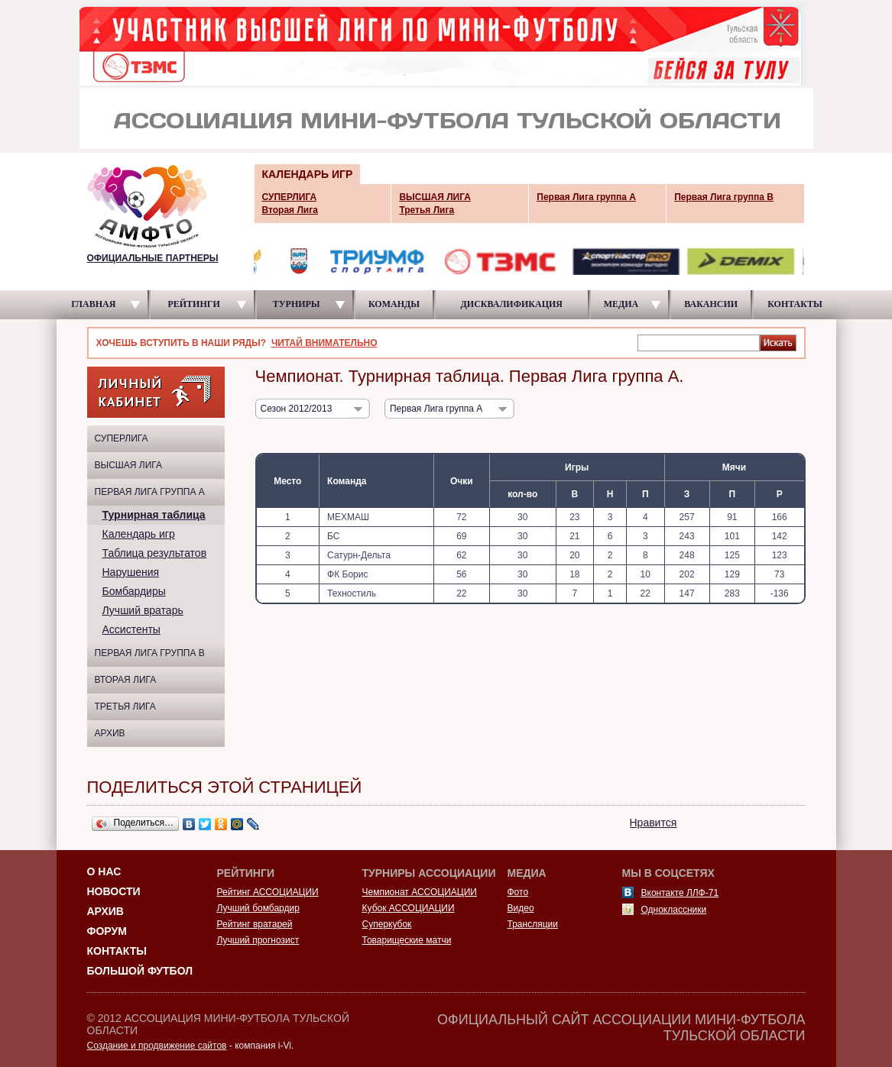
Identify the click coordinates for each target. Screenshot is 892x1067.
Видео (521, 908)
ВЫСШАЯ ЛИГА (129, 465)
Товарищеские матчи (407, 940)
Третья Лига (125, 706)
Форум (107, 931)
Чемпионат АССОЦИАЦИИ (419, 892)
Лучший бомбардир (258, 908)
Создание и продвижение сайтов (157, 1045)
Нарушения (131, 572)
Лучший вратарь (142, 610)
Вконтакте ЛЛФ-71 (680, 893)
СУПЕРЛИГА (121, 438)
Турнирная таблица (154, 515)
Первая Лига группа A (150, 492)
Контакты (117, 951)
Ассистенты (131, 629)
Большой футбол (140, 971)
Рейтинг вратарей (255, 924)
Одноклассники (674, 909)
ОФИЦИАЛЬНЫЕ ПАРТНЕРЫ (153, 258)
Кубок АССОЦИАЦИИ (408, 908)
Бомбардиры (134, 591)
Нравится (653, 822)
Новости (114, 891)
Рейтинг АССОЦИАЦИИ (268, 892)
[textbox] (698, 342)
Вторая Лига (126, 679)
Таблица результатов (154, 553)
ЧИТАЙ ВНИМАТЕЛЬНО (324, 343)
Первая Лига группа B (150, 653)
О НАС (104, 871)
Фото (518, 892)
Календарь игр (138, 534)
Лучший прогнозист (258, 940)
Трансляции (533, 924)
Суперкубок (387, 924)
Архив (110, 733)
